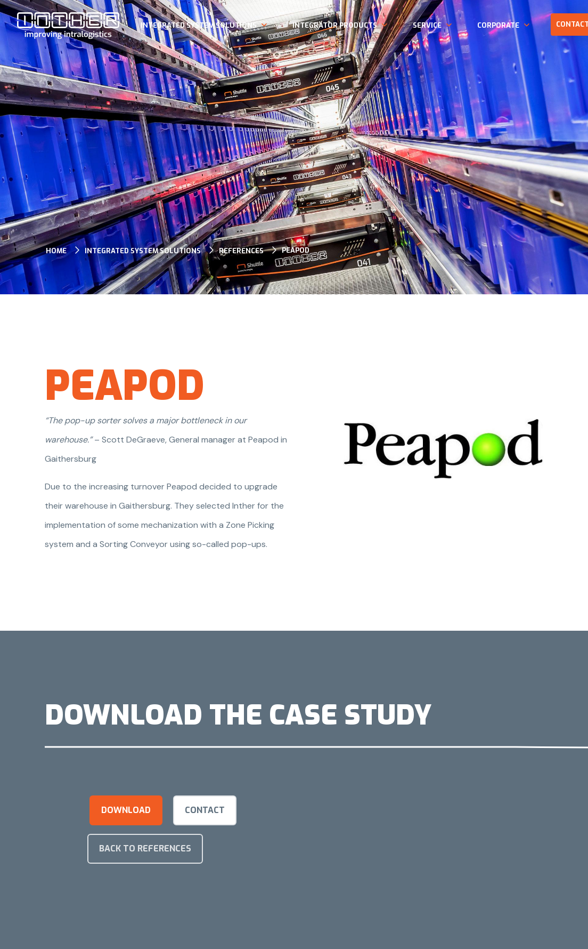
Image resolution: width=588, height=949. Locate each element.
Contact (205, 810)
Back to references (145, 848)
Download (126, 810)
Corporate (498, 25)
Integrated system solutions (199, 25)
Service (427, 25)
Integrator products (334, 25)
